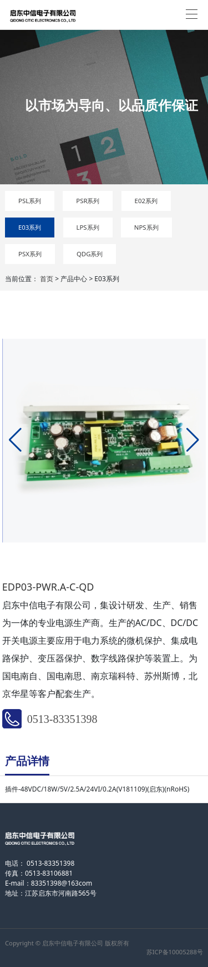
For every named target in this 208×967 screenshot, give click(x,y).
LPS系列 (88, 227)
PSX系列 (30, 254)
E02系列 (146, 200)
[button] (15, 440)
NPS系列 (146, 227)
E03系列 (29, 227)
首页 (46, 278)
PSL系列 (29, 200)
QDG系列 (90, 254)
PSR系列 (87, 200)
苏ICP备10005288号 (174, 952)
